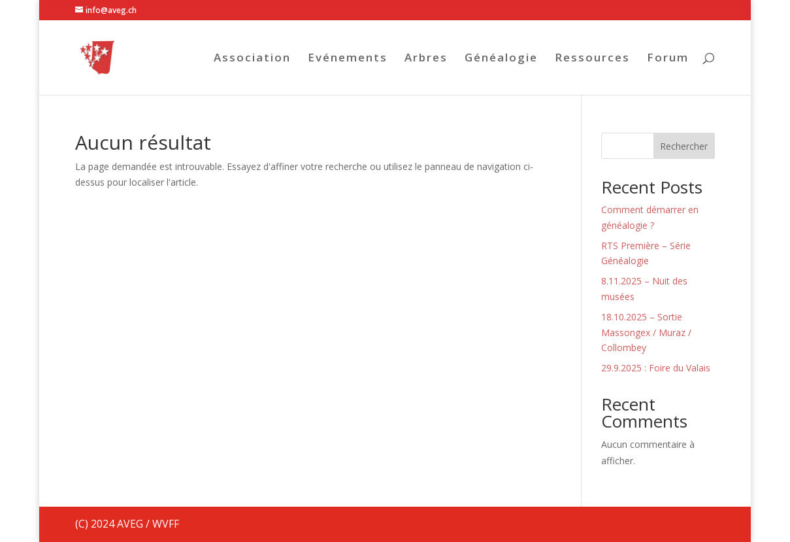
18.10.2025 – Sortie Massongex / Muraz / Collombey (646, 332)
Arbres (426, 59)
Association (252, 59)
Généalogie (501, 59)
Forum (668, 59)
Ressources (592, 59)
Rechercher (684, 146)
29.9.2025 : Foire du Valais (655, 368)
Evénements (347, 59)
